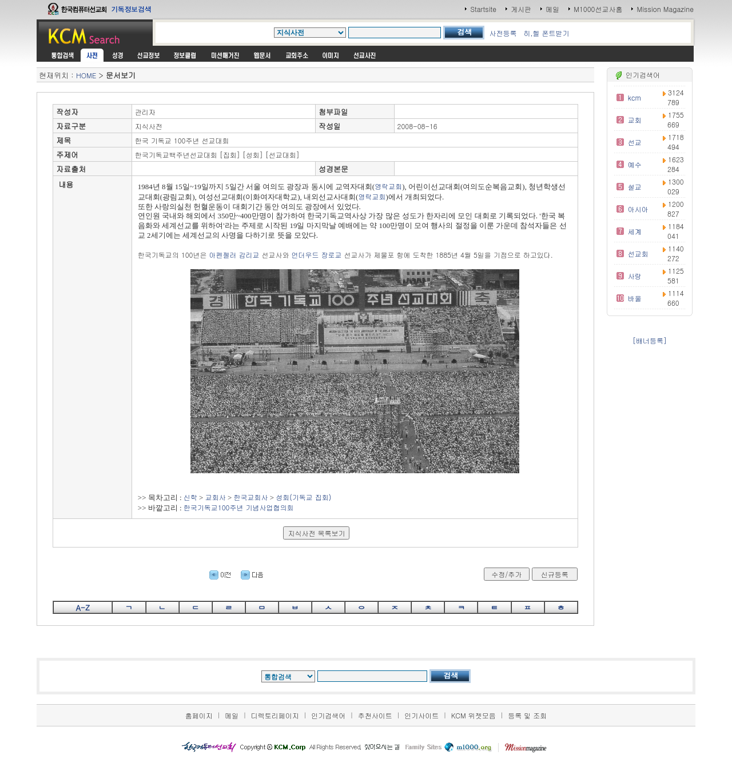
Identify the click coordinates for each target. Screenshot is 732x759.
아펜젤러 (222, 254)
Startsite (483, 9)
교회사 (215, 497)
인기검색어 (328, 715)
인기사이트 (421, 715)
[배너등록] (649, 340)
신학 (190, 497)
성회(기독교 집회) (303, 497)
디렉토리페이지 (275, 715)
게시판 (521, 9)
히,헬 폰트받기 (546, 33)
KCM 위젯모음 (473, 715)
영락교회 (388, 186)
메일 (552, 9)
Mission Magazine (665, 9)
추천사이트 (375, 715)
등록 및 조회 (527, 715)
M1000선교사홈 (598, 9)
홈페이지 (199, 715)
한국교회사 (251, 497)
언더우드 (305, 254)
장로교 (331, 254)
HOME (86, 75)
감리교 (248, 254)
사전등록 (502, 33)
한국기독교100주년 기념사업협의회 (239, 507)
